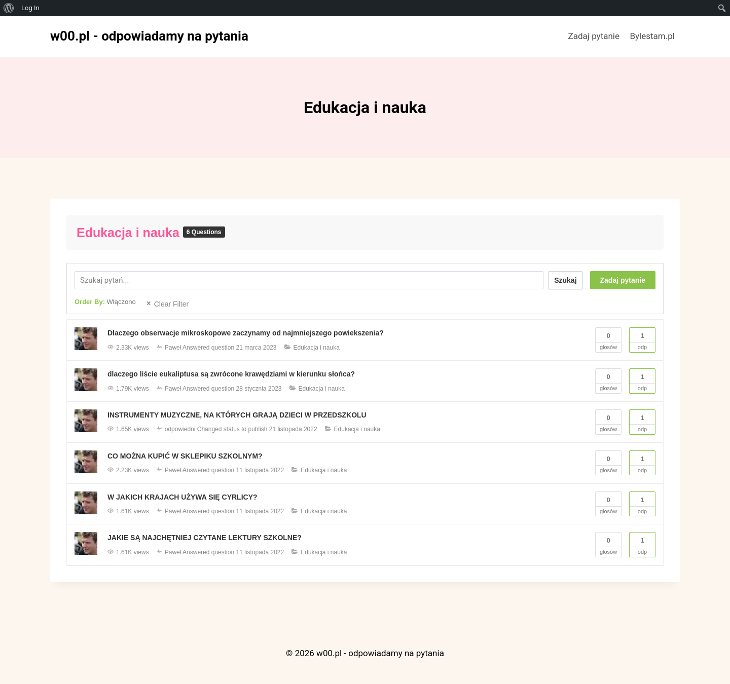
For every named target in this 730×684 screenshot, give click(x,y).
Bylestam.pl (652, 36)
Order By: (105, 302)
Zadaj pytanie (593, 36)
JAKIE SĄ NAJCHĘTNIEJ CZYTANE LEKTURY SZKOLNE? (204, 538)
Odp (642, 339)
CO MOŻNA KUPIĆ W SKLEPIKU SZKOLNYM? (185, 456)
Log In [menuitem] (30, 8)
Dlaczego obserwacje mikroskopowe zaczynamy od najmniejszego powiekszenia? (245, 333)
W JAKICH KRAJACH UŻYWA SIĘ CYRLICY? (182, 497)
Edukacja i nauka (130, 232)
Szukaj (565, 280)
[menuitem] (9, 8)
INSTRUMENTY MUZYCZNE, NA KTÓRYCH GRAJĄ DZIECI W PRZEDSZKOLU (237, 415)
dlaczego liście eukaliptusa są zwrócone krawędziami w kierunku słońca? (231, 374)
